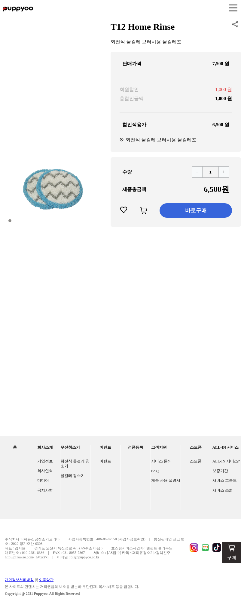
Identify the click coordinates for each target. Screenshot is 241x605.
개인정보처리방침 (19, 580)
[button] (9, 220)
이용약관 (46, 580)
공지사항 (45, 490)
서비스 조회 (222, 490)
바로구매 (196, 210)
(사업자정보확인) (131, 539)
